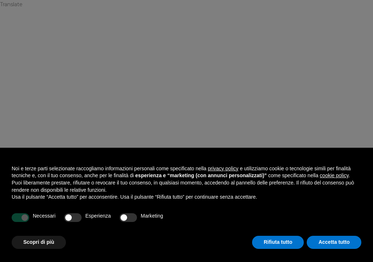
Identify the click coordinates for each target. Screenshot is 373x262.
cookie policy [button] (334, 175)
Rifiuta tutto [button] (278, 242)
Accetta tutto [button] (334, 242)
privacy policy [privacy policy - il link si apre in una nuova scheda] (223, 168)
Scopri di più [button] (38, 242)
